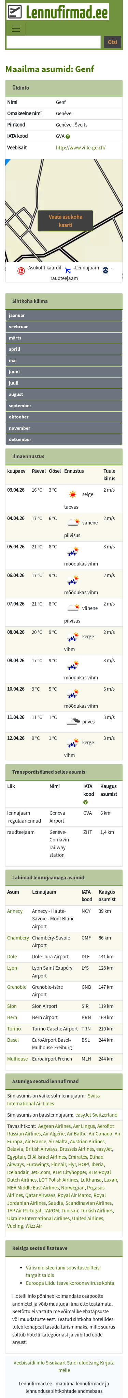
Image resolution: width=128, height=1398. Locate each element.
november (19, 428)
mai (13, 360)
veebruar (18, 326)
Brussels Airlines (77, 1149)
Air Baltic (76, 1133)
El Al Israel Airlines (46, 1157)
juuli (13, 383)
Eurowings (37, 1164)
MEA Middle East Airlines (33, 1187)
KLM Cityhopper (69, 1172)
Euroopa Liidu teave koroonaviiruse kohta (70, 1283)
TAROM (51, 1210)
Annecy (15, 911)
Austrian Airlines (87, 1141)
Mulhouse (17, 1058)
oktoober (19, 417)
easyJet (104, 1149)
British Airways (41, 1149)
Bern (12, 1017)
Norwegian (73, 1187)
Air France (35, 1141)
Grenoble (16, 987)
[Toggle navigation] (16, 29)
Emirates (77, 1157)
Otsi (112, 42)
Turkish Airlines (97, 1210)
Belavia (15, 1149)
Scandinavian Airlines (89, 1203)
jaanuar (17, 315)
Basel (13, 1040)
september (20, 405)
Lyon (12, 967)
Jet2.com (40, 1172)
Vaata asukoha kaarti (65, 220)
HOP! (83, 1164)
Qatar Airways (40, 1195)
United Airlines (87, 1218)
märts (15, 338)
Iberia (97, 1164)
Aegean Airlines (54, 1126)
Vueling (15, 1226)
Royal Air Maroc (74, 1195)
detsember (20, 439)
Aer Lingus (84, 1126)
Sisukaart (56, 1362)
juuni (14, 372)
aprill (14, 349)
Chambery (18, 937)
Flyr (72, 1164)
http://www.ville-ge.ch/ (80, 147)
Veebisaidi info (29, 1362)
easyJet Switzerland (96, 1114)
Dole (12, 956)
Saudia (55, 1203)
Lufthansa (91, 1179)
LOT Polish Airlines (58, 1179)
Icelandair (17, 1172)
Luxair (110, 1179)
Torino (14, 1028)
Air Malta (58, 1141)
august (16, 394)
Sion (12, 1006)
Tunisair (69, 1210)
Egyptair (16, 1157)
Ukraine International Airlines (38, 1218)
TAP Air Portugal (24, 1210)
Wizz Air (34, 1226)
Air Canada (100, 1133)
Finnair (58, 1164)
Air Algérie (54, 1133)
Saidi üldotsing (83, 1362)
